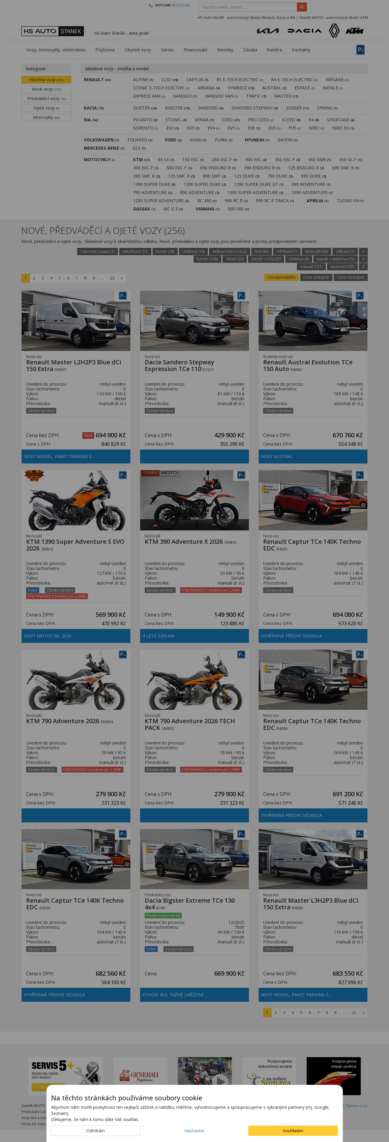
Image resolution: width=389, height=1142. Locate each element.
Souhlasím (293, 1130)
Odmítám (95, 1130)
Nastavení (194, 1130)
